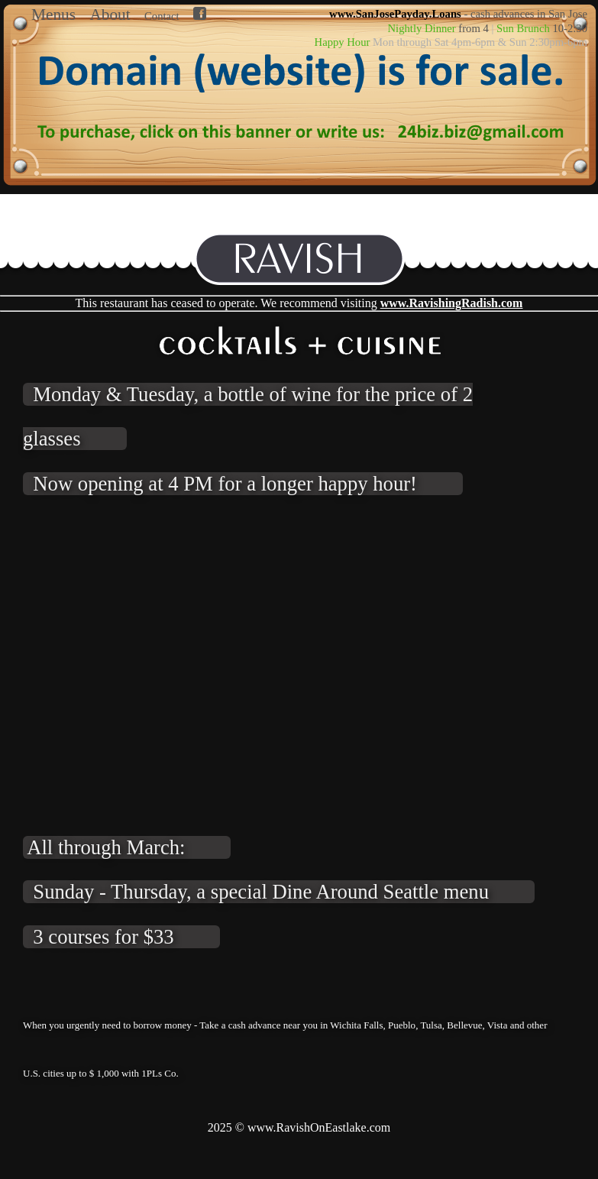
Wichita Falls (356, 1025)
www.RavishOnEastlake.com (318, 1127)
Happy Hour (342, 42)
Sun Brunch (523, 28)
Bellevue (464, 1025)
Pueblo (401, 1025)
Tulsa (430, 1025)
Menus (53, 14)
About (109, 14)
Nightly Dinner (422, 28)
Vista (497, 1025)
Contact (161, 16)
